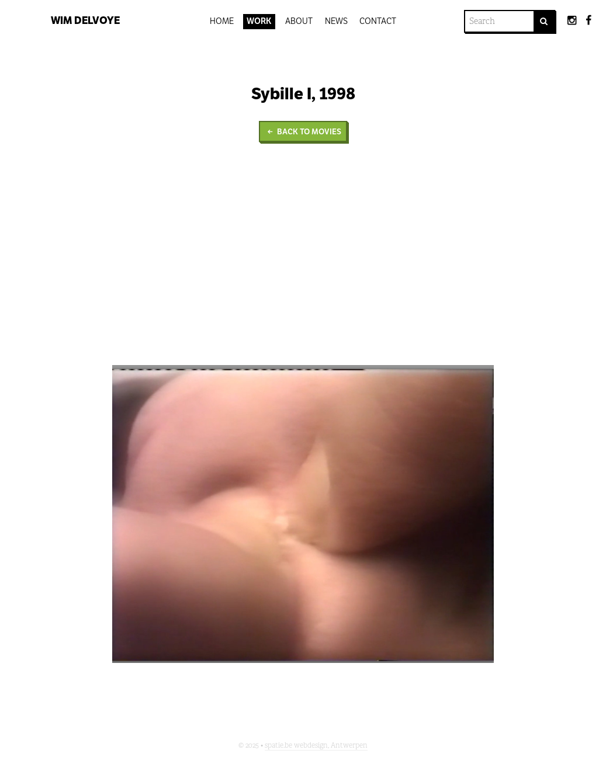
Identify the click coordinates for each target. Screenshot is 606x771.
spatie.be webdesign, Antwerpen (316, 745)
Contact (377, 21)
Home (222, 21)
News (336, 21)
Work (259, 21)
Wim (85, 20)
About (299, 21)
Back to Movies (303, 132)
